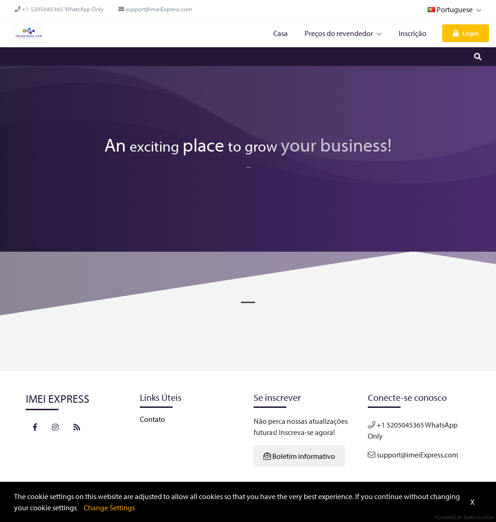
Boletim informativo (299, 456)
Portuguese (454, 9)
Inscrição (412, 33)
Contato (152, 419)
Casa (280, 33)
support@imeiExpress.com (155, 9)
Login (466, 33)
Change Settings (109, 507)
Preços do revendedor (343, 33)
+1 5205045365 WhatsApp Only (59, 9)
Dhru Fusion (479, 517)
